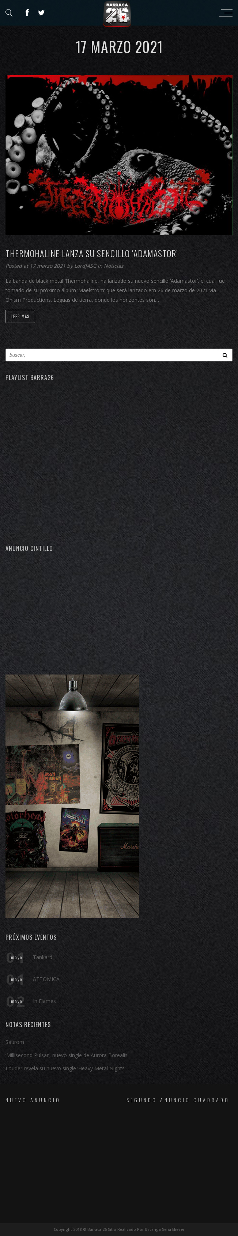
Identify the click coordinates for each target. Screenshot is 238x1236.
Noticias (114, 265)
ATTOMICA (46, 979)
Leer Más (20, 316)
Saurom (14, 1041)
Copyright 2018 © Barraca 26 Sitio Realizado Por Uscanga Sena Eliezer (119, 1229)
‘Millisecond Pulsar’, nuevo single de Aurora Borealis (66, 1055)
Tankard (42, 957)
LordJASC (86, 265)
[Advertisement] (119, 612)
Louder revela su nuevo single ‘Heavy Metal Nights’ (65, 1068)
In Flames (44, 1001)
